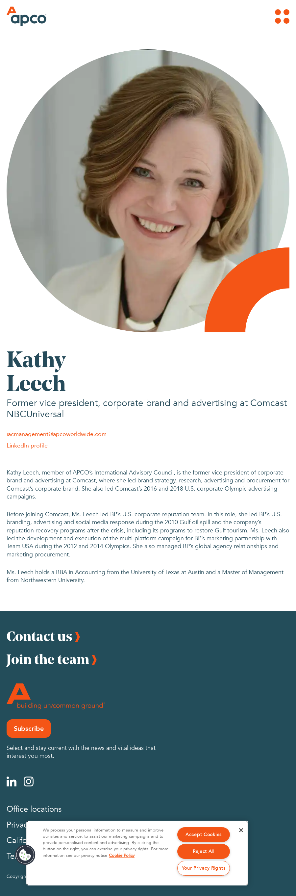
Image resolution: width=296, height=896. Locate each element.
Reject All (203, 851)
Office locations (34, 809)
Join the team (48, 659)
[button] (25, 854)
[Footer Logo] (56, 696)
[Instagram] (29, 781)
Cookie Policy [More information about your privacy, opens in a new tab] (122, 855)
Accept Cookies (203, 835)
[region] (137, 853)
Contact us (39, 636)
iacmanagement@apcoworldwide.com (57, 434)
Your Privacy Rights (204, 868)
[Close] (241, 830)
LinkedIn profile (27, 445)
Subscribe (29, 728)
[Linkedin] (11, 781)
